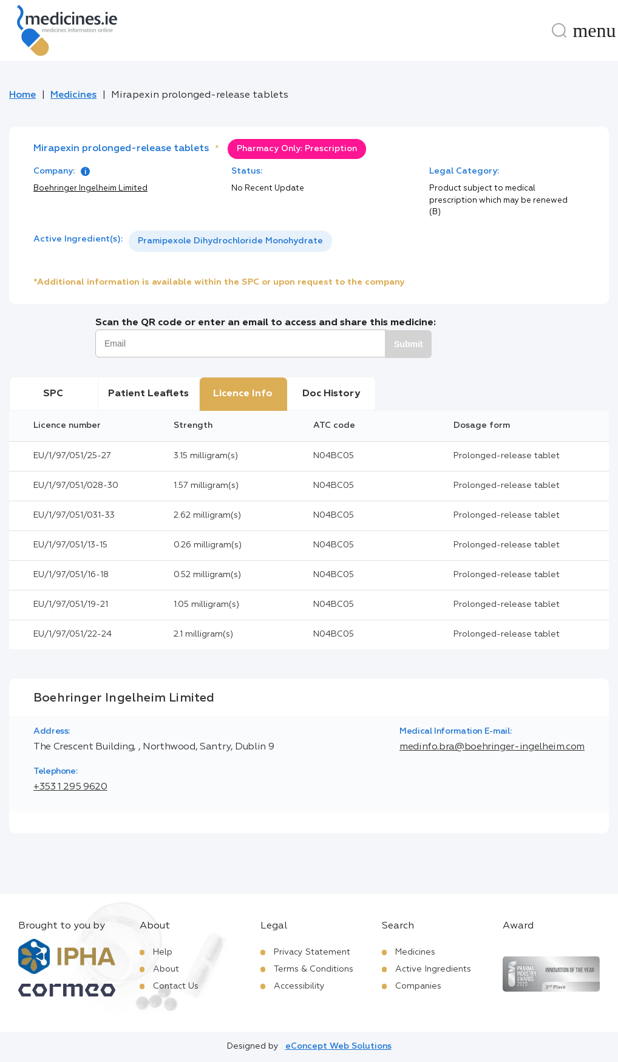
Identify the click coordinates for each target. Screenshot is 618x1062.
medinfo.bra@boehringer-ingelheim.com (492, 747)
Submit (408, 344)
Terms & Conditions (313, 969)
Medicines (73, 95)
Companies (418, 986)
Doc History (331, 394)
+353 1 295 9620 (70, 787)
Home (22, 95)
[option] (230, 241)
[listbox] (230, 241)
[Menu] (594, 30)
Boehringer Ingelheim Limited (90, 188)
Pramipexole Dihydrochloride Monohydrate (230, 241)
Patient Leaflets (148, 394)
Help (162, 952)
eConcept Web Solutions (338, 1046)
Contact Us (176, 986)
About (166, 969)
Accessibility (299, 986)
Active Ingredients (433, 969)
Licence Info (243, 394)
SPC (53, 394)
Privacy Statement (312, 952)
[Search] (559, 30)
